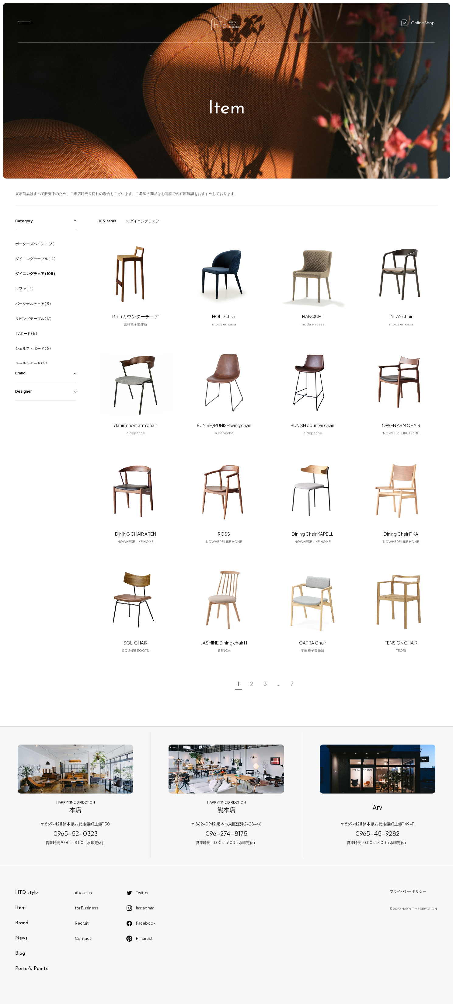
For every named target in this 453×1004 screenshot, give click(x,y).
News (21, 938)
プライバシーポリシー (408, 891)
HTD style (26, 892)
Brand (21, 923)
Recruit (82, 923)
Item (20, 907)
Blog (20, 953)
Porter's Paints (31, 968)
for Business (86, 907)
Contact (83, 938)
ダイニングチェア (144, 221)
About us (83, 892)
